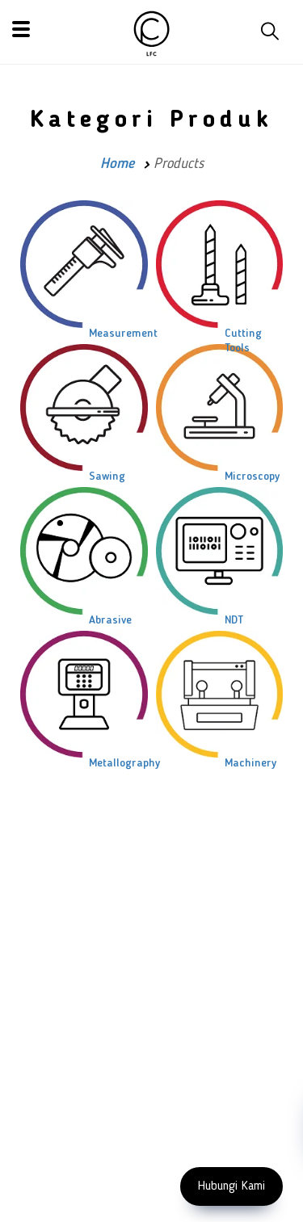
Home (117, 164)
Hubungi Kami (231, 1186)
